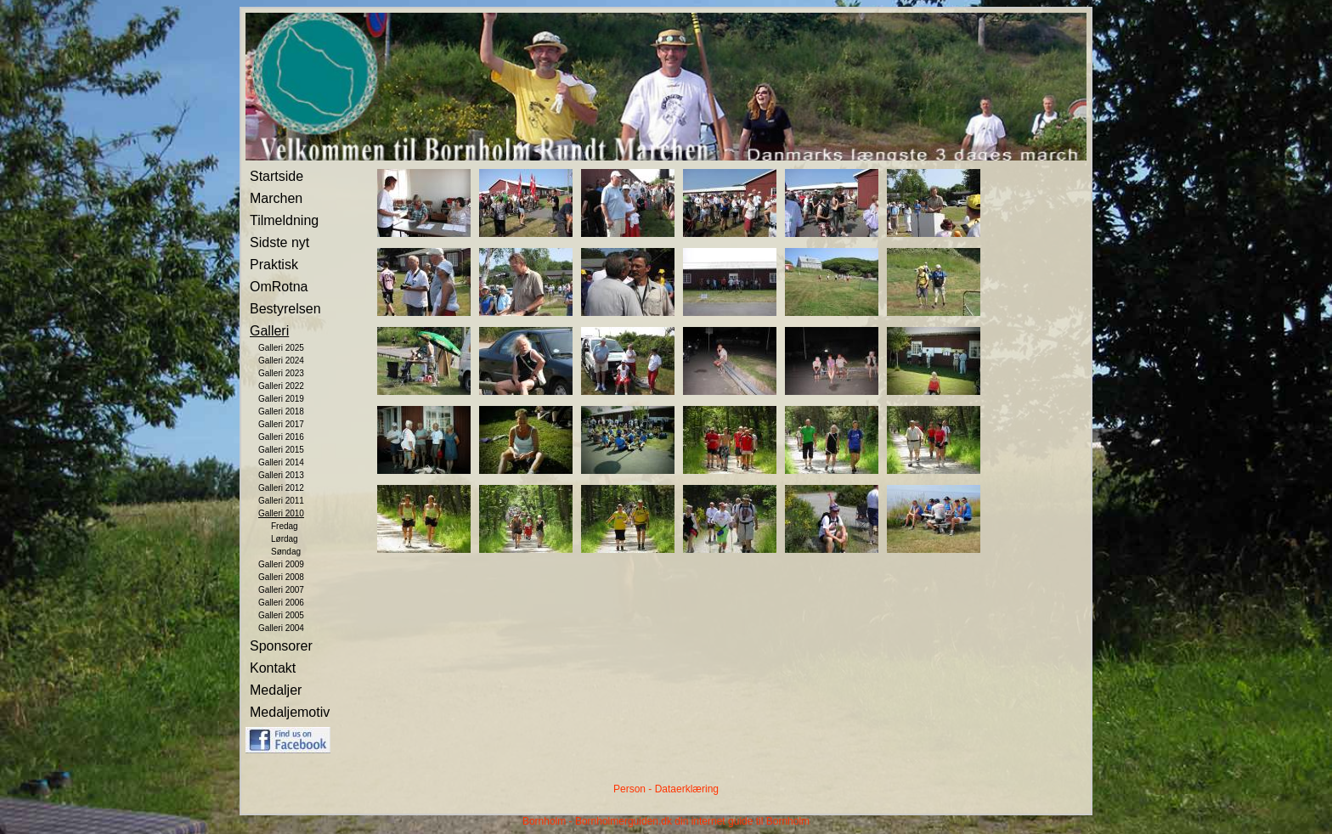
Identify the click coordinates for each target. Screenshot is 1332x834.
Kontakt (273, 668)
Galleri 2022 (281, 386)
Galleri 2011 (281, 500)
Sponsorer (281, 646)
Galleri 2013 (281, 475)
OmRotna (279, 286)
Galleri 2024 (281, 360)
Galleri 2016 (281, 437)
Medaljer (276, 690)
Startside (276, 176)
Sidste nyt (279, 242)
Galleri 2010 (281, 513)
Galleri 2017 (281, 424)
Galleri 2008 (281, 577)
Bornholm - (547, 821)
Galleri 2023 (281, 373)
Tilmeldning (284, 220)
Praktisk (274, 264)
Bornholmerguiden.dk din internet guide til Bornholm (692, 821)
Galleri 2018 (281, 411)
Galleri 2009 (281, 564)
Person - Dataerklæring (666, 789)
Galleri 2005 (281, 615)
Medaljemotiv (290, 712)
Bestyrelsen (285, 308)
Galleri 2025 (281, 347)
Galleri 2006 (281, 602)
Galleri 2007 (281, 590)
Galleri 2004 (281, 628)
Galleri (269, 331)
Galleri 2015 (281, 449)
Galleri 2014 (281, 462)
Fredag (284, 526)
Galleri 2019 (281, 398)
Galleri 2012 (281, 488)
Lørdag (284, 539)
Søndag (286, 551)
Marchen (276, 198)
